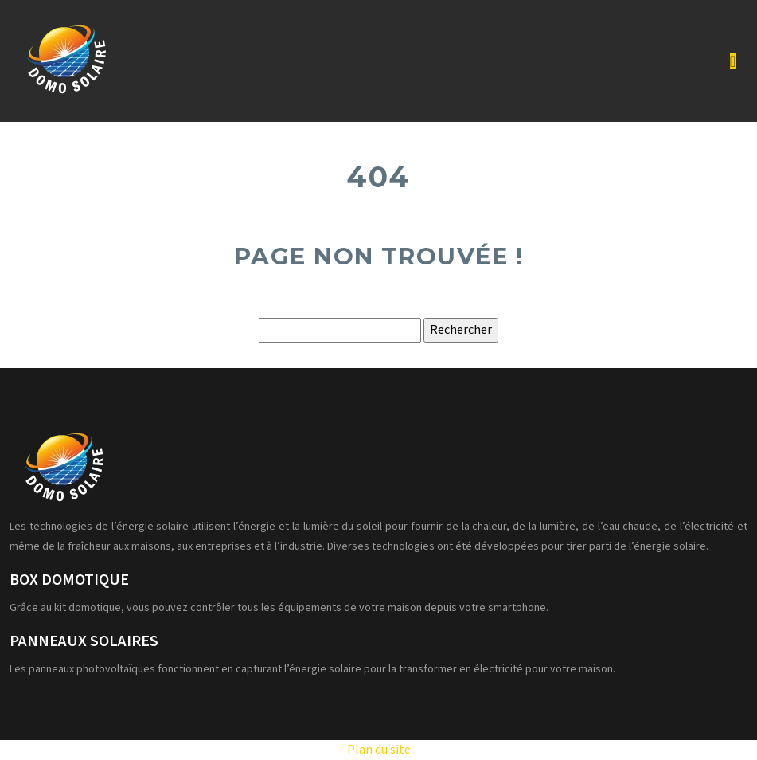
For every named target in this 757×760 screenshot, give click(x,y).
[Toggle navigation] (732, 61)
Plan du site (379, 749)
